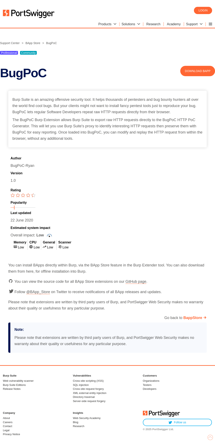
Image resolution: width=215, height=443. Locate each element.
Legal (6, 430)
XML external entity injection (89, 393)
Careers (7, 422)
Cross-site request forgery (88, 388)
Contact (7, 426)
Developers (149, 388)
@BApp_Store (38, 292)
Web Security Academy (86, 418)
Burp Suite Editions (14, 384)
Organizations (151, 380)
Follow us (177, 422)
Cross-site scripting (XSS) (88, 380)
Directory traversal (83, 396)
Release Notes (11, 388)
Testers (147, 384)
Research (78, 426)
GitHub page (135, 281)
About (6, 418)
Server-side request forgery (89, 401)
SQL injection (81, 384)
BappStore (192, 318)
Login (203, 10)
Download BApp (197, 71)
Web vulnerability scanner (18, 380)
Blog (75, 422)
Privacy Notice (11, 434)
